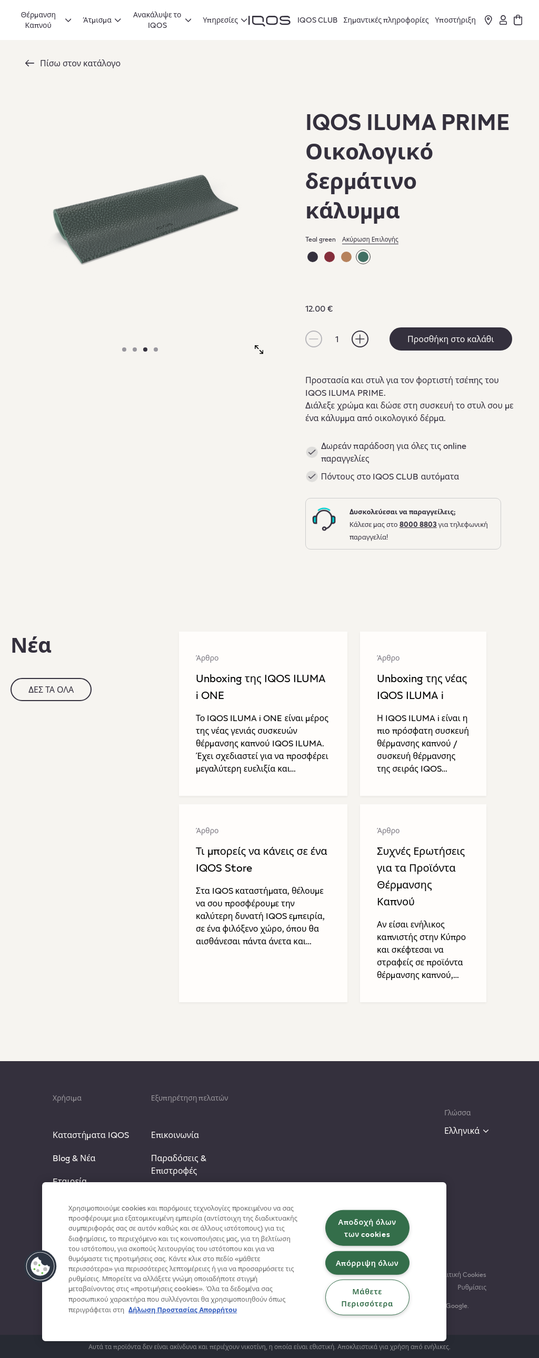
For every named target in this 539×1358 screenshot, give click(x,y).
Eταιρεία (70, 1180)
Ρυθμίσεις (471, 1287)
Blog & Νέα (74, 1157)
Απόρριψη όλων (367, 1262)
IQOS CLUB (317, 19)
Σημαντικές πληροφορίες (386, 19)
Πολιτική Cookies (460, 1274)
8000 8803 (418, 524)
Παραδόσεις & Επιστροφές (178, 1164)
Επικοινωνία (175, 1134)
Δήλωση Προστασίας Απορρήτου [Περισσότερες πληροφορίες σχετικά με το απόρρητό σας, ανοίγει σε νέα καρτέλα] (182, 1309)
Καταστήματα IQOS (91, 1134)
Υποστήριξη (455, 19)
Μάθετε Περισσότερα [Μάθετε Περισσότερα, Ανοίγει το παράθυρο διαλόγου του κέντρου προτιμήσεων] (367, 1297)
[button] (40, 1266)
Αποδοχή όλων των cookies (367, 1228)
